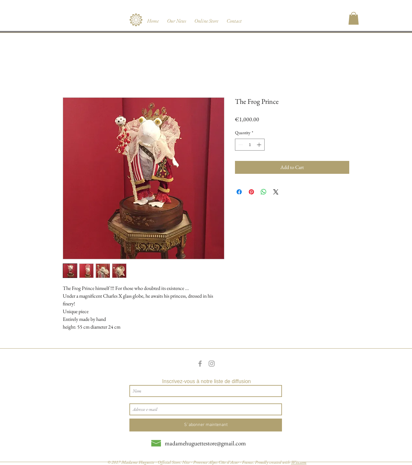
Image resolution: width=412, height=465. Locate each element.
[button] (353, 18)
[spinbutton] (250, 144)
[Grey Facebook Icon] (200, 364)
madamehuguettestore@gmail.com (205, 443)
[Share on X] (276, 192)
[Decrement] (240, 144)
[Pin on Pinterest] (251, 192)
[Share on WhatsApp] (263, 192)
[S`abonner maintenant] (205, 425)
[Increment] (260, 144)
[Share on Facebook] (239, 192)
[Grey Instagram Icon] (212, 364)
